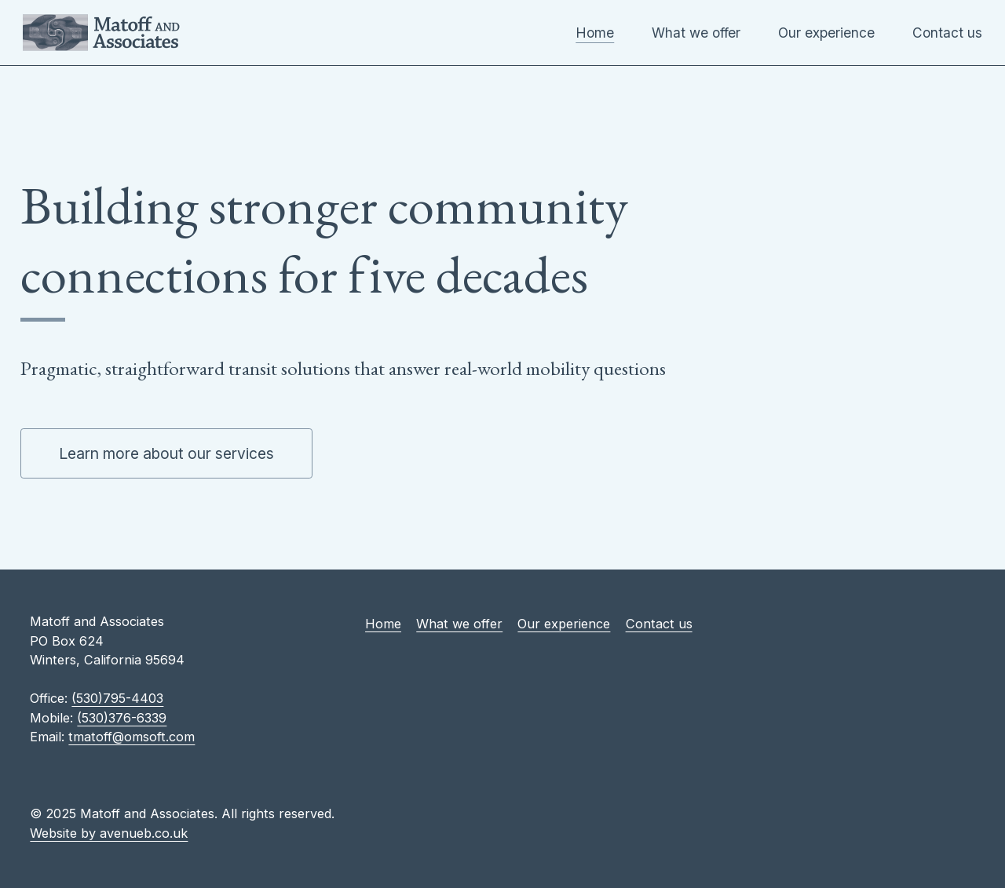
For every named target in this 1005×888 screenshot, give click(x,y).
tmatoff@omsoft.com (131, 736)
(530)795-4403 (117, 698)
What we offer (696, 32)
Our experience (826, 32)
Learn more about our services (166, 453)
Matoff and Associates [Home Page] (101, 32)
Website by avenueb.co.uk (109, 833)
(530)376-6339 (121, 718)
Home (595, 32)
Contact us (947, 32)
